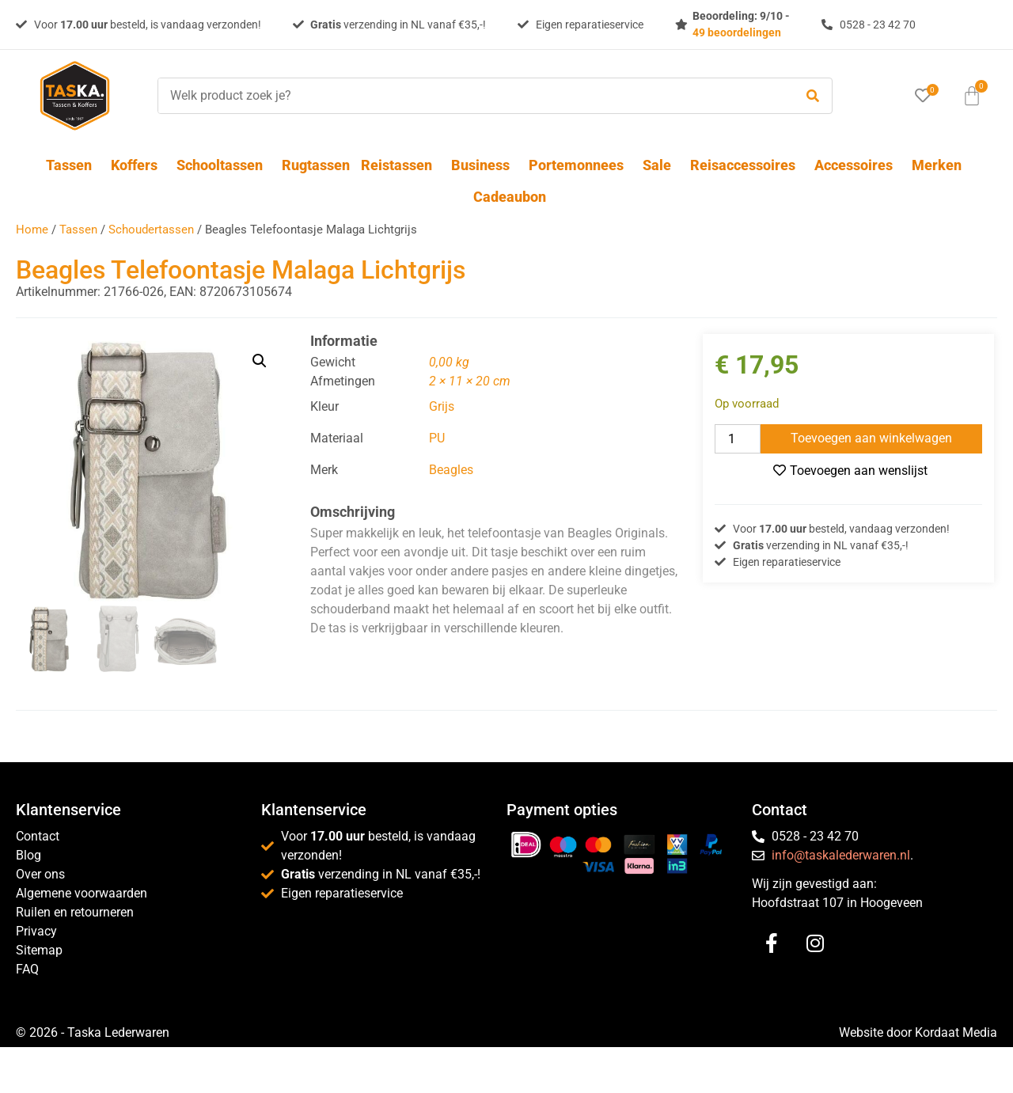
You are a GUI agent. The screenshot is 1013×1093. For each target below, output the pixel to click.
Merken (937, 165)
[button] (259, 361)
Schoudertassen (151, 229)
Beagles (451, 469)
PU (437, 438)
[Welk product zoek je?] (471, 95)
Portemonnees (580, 165)
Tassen (73, 165)
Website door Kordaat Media (918, 1032)
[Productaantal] (738, 439)
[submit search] (813, 96)
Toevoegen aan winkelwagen (871, 438)
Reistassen (400, 165)
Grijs (441, 406)
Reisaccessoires (746, 165)
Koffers (138, 165)
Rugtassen (316, 165)
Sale (661, 165)
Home (32, 229)
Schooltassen (223, 165)
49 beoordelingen (736, 32)
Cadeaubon (509, 196)
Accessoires (857, 165)
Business (484, 165)
